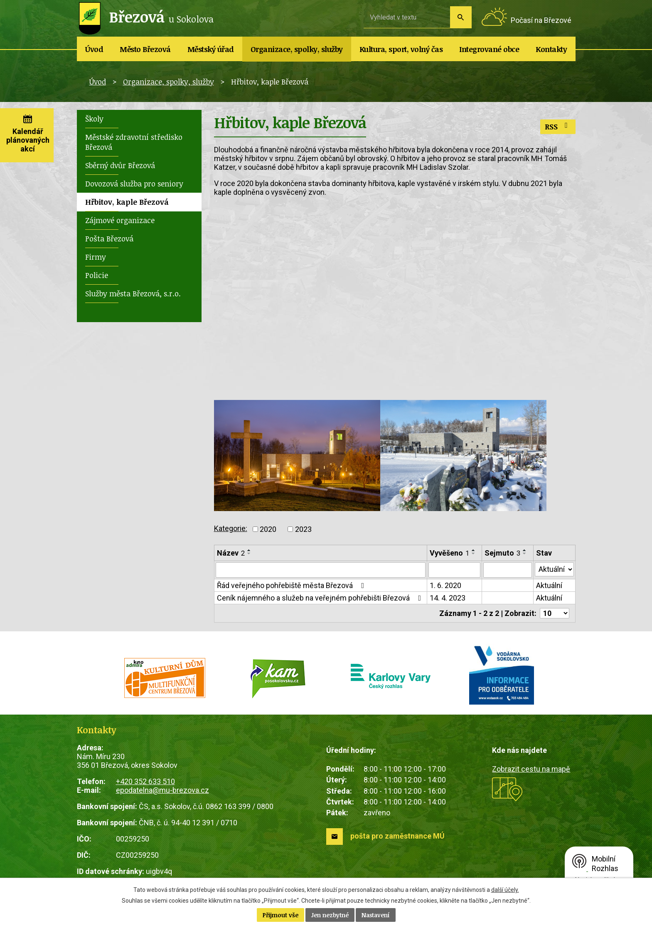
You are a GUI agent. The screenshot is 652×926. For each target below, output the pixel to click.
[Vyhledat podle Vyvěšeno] (454, 570)
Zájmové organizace (120, 220)
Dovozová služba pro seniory (134, 184)
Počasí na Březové (541, 20)
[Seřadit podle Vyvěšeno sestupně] (473, 553)
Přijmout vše (280, 915)
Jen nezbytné (330, 915)
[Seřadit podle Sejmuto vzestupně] (524, 550)
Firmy (95, 257)
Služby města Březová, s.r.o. (133, 293)
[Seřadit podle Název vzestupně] (249, 550)
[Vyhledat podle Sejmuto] (507, 570)
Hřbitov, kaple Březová (127, 202)
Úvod (94, 49)
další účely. (505, 889)
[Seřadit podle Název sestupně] (249, 553)
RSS (558, 127)
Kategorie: (230, 528)
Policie (96, 275)
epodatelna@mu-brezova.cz (162, 790)
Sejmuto (502, 553)
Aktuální (549, 585)
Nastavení (376, 915)
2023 (303, 529)
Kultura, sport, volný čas (401, 49)
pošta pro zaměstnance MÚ (397, 836)
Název (231, 553)
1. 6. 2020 (445, 585)
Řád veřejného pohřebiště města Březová (292, 585)
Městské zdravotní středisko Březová (133, 142)
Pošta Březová (109, 238)
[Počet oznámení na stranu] (554, 613)
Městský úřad (210, 49)
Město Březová (145, 49)
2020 (268, 529)
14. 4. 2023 (447, 598)
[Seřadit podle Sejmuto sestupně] (524, 553)
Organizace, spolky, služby (297, 49)
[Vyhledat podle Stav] (553, 569)
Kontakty (551, 49)
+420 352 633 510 (145, 781)
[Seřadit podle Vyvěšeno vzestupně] (473, 550)
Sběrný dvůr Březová (120, 165)
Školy (94, 119)
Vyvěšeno (449, 553)
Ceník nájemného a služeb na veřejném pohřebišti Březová (321, 598)
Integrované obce (489, 49)
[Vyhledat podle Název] (321, 570)
